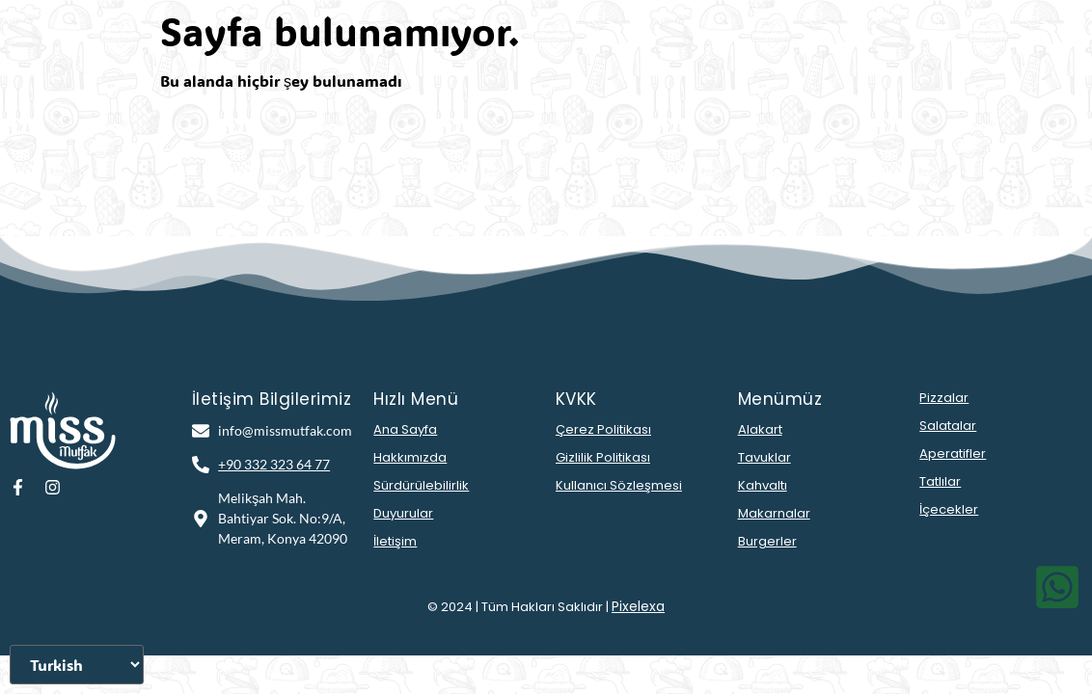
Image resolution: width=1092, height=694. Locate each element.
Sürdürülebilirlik (421, 485)
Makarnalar (774, 513)
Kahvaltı (762, 485)
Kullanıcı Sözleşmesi (619, 485)
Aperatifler (952, 453)
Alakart (760, 429)
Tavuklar (764, 457)
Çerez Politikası (603, 429)
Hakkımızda (410, 457)
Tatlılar (940, 481)
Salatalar (947, 425)
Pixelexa (638, 606)
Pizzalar (944, 397)
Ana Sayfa (405, 429)
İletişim (395, 541)
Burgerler (767, 541)
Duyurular (403, 513)
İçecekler (948, 509)
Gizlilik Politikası (603, 457)
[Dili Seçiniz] (77, 664)
